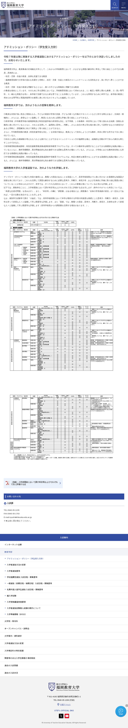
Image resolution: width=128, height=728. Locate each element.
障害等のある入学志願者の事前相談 (19, 658)
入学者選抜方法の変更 (16, 564)
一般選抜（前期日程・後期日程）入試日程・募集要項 (29, 583)
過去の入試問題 (11, 665)
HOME (75, 40)
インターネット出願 (13, 544)
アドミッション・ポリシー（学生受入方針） (25, 558)
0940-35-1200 (63, 700)
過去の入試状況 (11, 672)
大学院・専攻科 (11, 621)
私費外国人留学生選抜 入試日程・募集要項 (25, 589)
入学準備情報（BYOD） (17, 614)
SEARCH (115, 8)
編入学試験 (11, 595)
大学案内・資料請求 (13, 636)
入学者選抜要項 (13, 571)
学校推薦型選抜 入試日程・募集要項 (22, 577)
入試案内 (83, 40)
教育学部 (91, 40)
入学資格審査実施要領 (16, 601)
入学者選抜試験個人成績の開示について (24, 608)
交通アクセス (65, 705)
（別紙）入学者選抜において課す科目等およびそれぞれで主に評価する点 (34, 483)
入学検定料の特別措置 (14, 650)
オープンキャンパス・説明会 (16, 628)
